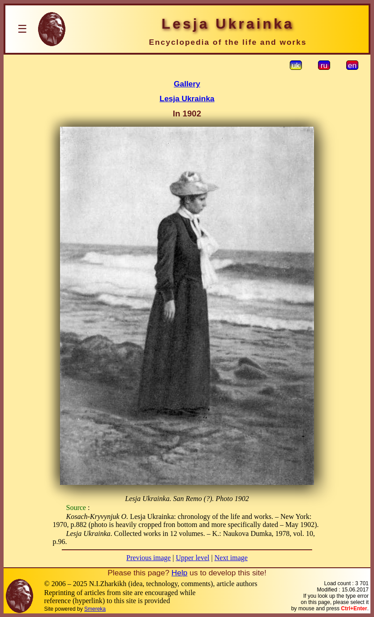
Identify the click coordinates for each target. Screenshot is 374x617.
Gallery (187, 83)
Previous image (148, 557)
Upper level (192, 557)
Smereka (95, 609)
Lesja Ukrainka (186, 98)
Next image (231, 557)
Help (180, 572)
